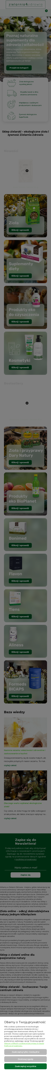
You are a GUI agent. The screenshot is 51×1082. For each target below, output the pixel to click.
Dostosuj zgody (25, 1059)
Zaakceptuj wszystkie (25, 1066)
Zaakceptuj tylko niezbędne (25, 1052)
